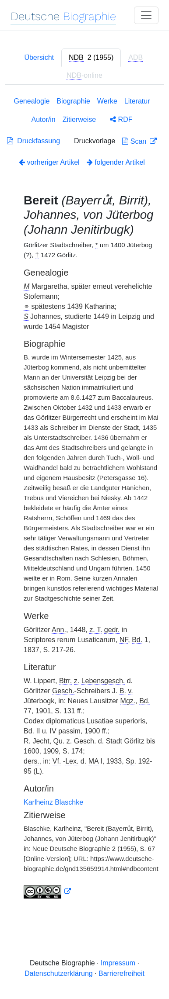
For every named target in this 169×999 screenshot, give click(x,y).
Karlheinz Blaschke (53, 802)
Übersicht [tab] (39, 57)
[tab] (91, 57)
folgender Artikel (116, 162)
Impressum (118, 963)
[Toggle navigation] (146, 15)
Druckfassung (33, 141)
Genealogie (32, 101)
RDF (121, 119)
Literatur (137, 101)
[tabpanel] (84, 499)
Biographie (73, 101)
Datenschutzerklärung (59, 973)
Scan (135, 141)
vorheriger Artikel (49, 162)
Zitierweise (79, 119)
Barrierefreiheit (121, 973)
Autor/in (44, 119)
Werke (107, 101)
